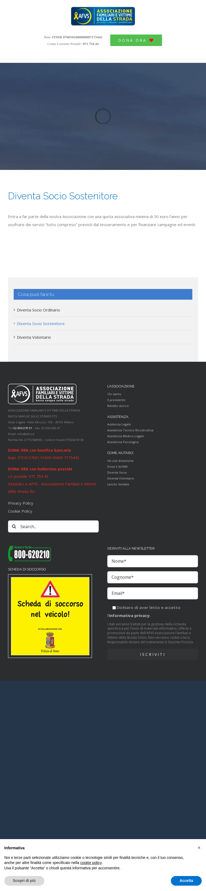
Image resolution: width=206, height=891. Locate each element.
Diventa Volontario (34, 337)
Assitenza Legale (119, 424)
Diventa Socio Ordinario (38, 310)
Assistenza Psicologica (123, 442)
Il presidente (116, 400)
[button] (199, 847)
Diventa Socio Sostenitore (41, 323)
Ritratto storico (118, 406)
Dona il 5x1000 (117, 466)
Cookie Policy (20, 511)
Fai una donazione (120, 461)
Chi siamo (114, 394)
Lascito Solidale (118, 484)
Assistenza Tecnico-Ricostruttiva (130, 430)
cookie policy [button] (90, 862)
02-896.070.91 (22, 428)
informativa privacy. (129, 615)
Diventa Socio (117, 472)
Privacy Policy (20, 503)
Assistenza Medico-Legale (125, 436)
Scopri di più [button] (24, 880)
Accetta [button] (186, 880)
